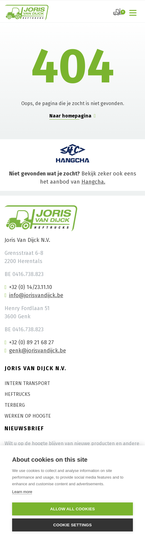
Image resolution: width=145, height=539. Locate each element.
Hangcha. (93, 181)
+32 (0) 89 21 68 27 (29, 342)
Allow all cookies (72, 509)
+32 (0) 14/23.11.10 (28, 287)
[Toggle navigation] (134, 12)
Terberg (15, 405)
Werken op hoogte (28, 416)
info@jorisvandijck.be (34, 295)
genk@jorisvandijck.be (35, 350)
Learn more (22, 491)
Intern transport (27, 383)
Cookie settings (72, 525)
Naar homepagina (72, 116)
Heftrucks (17, 394)
